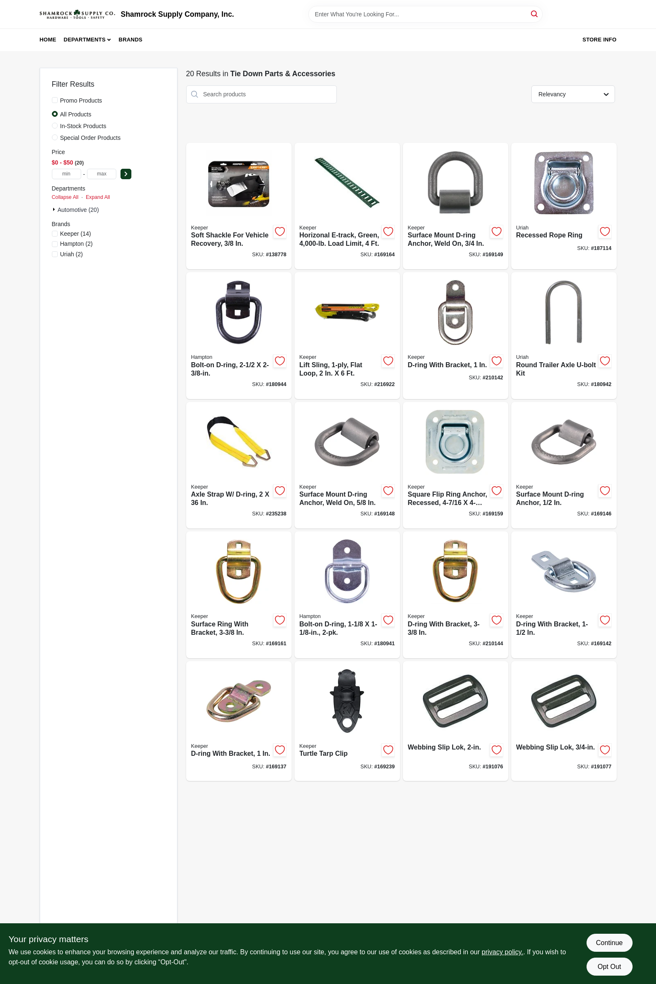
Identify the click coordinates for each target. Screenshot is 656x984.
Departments (84, 39)
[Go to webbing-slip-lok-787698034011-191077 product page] (564, 721)
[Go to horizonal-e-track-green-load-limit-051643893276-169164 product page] (347, 206)
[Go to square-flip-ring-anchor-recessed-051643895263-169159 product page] (455, 465)
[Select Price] (125, 174)
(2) (76, 243)
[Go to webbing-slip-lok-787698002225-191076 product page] (455, 721)
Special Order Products (90, 138)
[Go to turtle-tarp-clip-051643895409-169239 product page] (347, 721)
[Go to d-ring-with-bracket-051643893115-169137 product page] (239, 721)
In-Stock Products (83, 126)
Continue (609, 942)
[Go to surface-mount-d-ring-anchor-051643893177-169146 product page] (564, 465)
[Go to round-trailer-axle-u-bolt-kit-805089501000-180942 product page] (564, 335)
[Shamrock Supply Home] (77, 14)
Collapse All (65, 197)
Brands (131, 39)
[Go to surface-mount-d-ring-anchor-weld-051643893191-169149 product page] (455, 206)
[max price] (101, 174)
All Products (76, 114)
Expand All (98, 197)
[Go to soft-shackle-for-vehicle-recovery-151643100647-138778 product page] (239, 206)
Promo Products (81, 100)
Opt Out (609, 966)
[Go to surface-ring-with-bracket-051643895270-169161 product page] (239, 594)
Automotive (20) (78, 209)
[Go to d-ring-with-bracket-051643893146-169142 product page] (564, 594)
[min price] (66, 174)
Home (48, 39)
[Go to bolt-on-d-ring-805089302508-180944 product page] (239, 335)
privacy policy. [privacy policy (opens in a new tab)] (502, 952)
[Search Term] (425, 14)
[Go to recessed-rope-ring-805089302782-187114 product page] (564, 206)
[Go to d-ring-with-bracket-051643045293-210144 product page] (455, 594)
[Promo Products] (55, 100)
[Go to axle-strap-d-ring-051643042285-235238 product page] (239, 465)
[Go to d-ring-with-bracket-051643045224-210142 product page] (455, 335)
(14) (75, 233)
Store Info (599, 39)
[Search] (535, 14)
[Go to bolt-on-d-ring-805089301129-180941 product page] (347, 594)
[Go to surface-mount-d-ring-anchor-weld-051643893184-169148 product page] (347, 465)
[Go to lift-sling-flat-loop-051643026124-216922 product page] (347, 335)
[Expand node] (54, 209)
